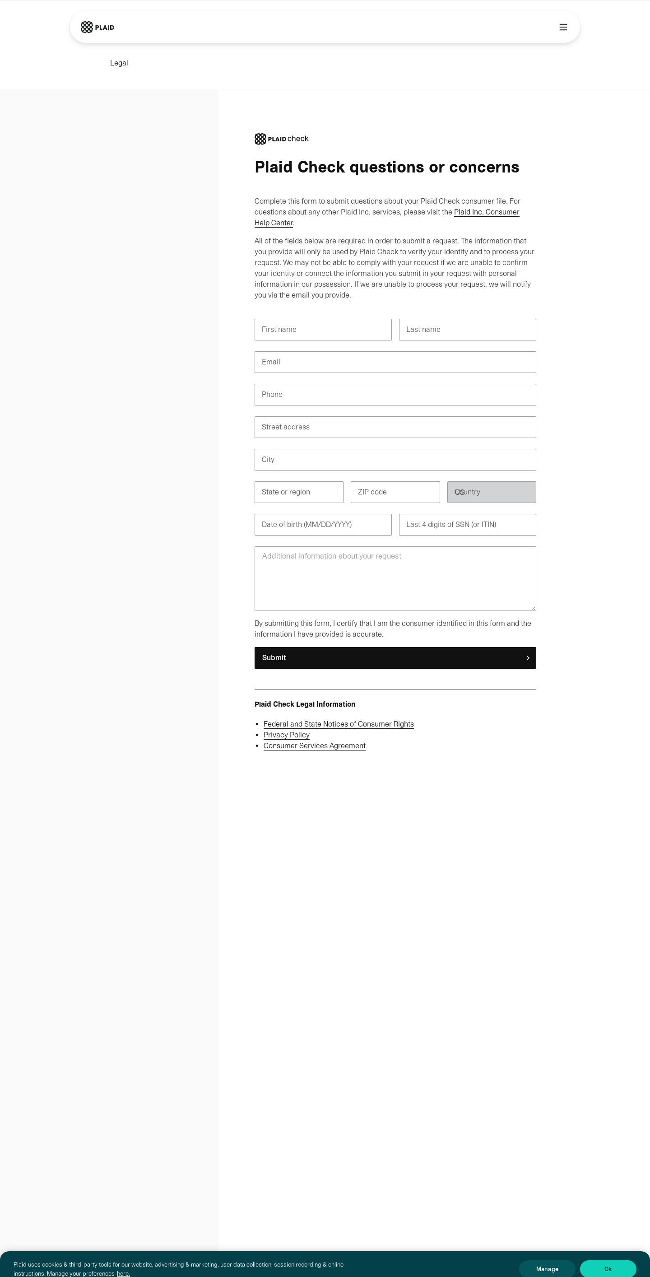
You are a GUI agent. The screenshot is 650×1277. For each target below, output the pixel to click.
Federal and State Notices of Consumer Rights (339, 724)
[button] (395, 658)
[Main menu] (563, 27)
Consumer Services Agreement (315, 745)
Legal (119, 63)
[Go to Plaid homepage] (97, 27)
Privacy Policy (287, 735)
